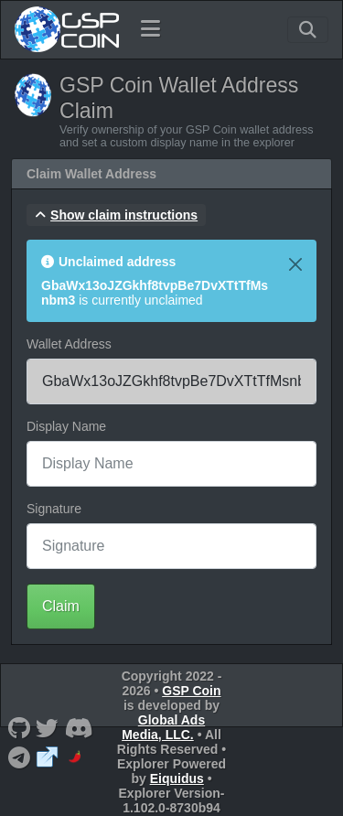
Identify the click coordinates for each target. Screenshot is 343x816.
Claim (61, 606)
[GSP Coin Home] (66, 29)
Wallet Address (69, 344)
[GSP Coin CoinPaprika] (76, 756)
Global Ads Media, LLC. (163, 727)
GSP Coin (191, 690)
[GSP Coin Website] (47, 756)
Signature (54, 508)
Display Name (66, 426)
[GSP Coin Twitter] (47, 728)
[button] (116, 215)
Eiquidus (177, 778)
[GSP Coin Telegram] (18, 756)
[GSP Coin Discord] (78, 728)
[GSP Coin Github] (18, 728)
